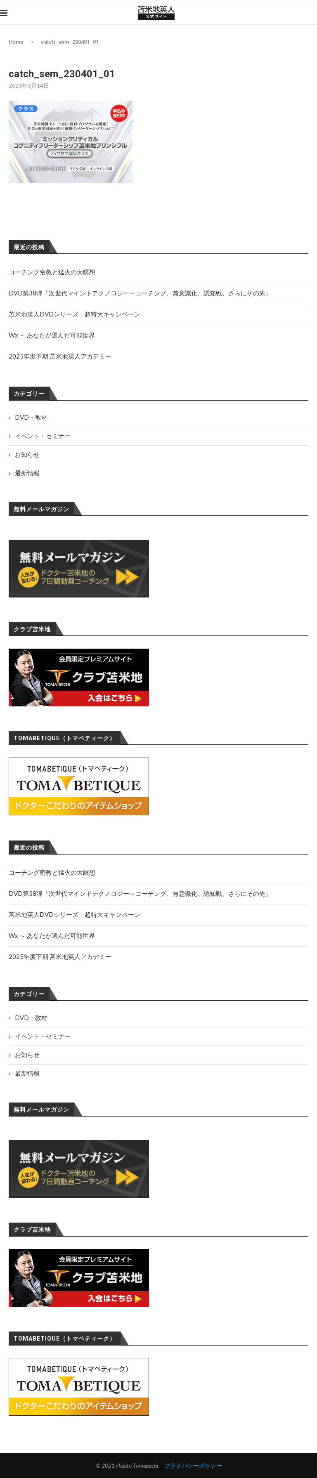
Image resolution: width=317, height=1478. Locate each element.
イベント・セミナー (43, 1036)
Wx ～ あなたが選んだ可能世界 (52, 935)
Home (16, 42)
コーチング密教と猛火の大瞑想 (52, 872)
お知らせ (27, 1054)
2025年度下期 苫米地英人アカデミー (60, 956)
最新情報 (27, 1073)
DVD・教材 (31, 1017)
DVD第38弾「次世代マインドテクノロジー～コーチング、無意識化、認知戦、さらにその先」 (140, 893)
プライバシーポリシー (193, 1465)
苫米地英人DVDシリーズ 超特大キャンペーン (74, 914)
